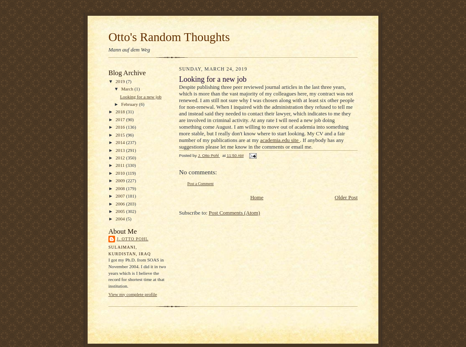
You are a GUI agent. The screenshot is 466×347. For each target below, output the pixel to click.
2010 (120, 173)
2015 (120, 134)
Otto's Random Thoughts (169, 37)
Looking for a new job (141, 96)
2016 (120, 127)
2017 (120, 119)
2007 (120, 195)
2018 (120, 111)
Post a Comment (200, 183)
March (128, 88)
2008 (120, 188)
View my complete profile (132, 294)
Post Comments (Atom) (234, 213)
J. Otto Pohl (132, 239)
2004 (120, 218)
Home (256, 197)
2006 (120, 203)
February (130, 104)
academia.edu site (280, 140)
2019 (120, 81)
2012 (120, 157)
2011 (120, 165)
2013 (120, 150)
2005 (120, 211)
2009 (120, 180)
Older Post (346, 197)
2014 (120, 142)
